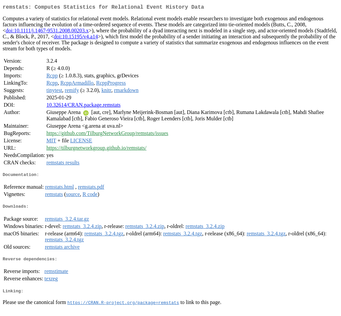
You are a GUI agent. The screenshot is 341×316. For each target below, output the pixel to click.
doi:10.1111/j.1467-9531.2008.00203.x (47, 32)
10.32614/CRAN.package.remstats (83, 106)
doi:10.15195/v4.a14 (76, 38)
